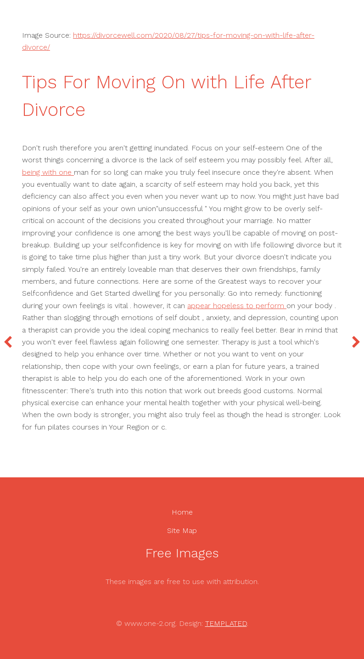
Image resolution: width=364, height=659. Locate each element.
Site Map (182, 530)
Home (182, 512)
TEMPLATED (226, 623)
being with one (48, 172)
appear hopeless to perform (236, 305)
